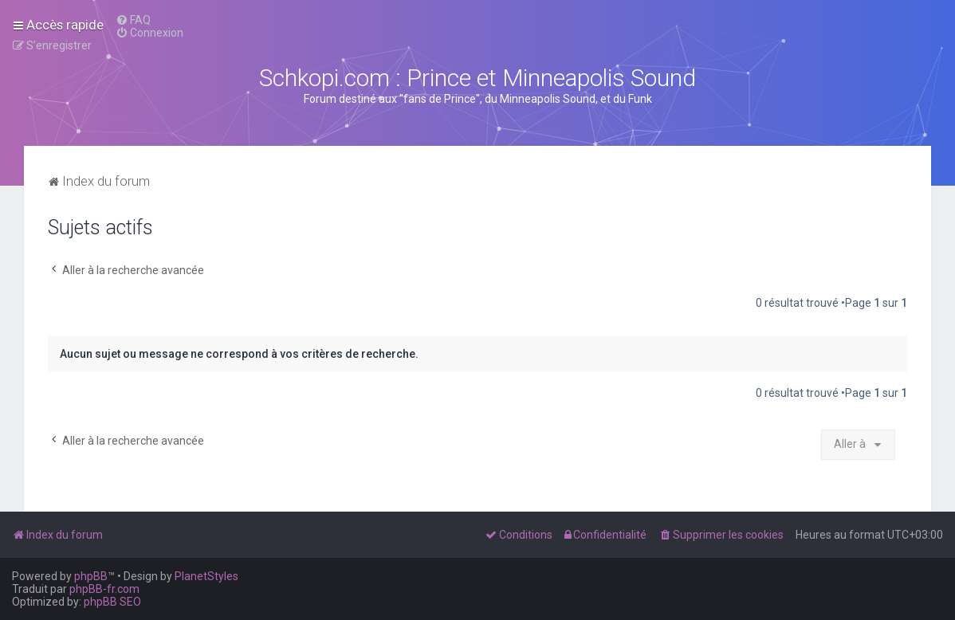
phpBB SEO (112, 601)
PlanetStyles (206, 576)
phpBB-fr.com (104, 589)
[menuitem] (133, 20)
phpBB (91, 576)
